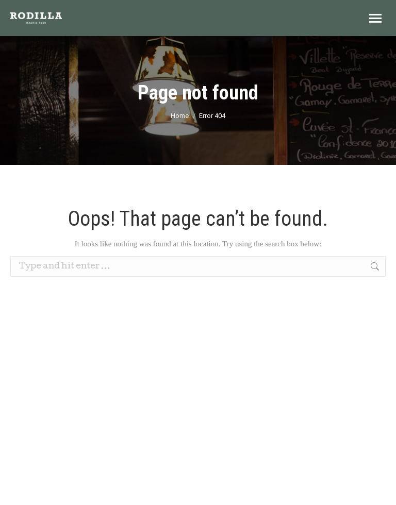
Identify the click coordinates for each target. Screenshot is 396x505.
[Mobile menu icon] (375, 18)
